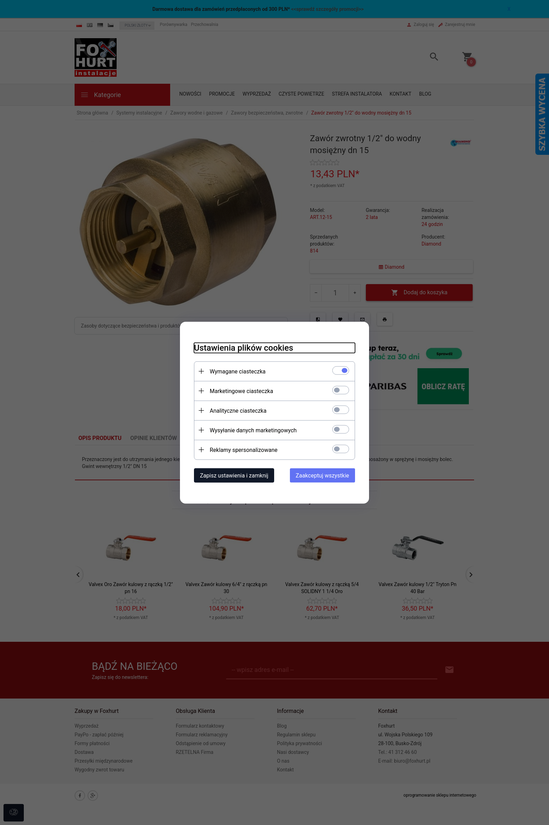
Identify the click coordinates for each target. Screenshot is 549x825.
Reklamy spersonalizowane (243, 449)
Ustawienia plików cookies (243, 347)
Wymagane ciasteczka (238, 371)
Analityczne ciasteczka (238, 410)
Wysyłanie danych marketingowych (253, 430)
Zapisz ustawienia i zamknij (234, 475)
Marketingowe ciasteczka (241, 390)
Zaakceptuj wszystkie (322, 475)
